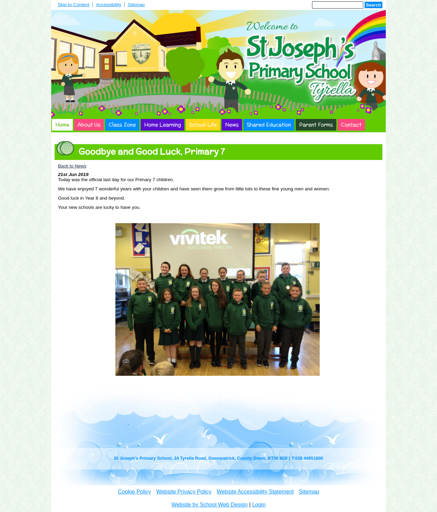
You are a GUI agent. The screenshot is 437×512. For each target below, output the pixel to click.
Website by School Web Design (209, 505)
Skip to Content (73, 4)
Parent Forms (316, 124)
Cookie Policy (134, 492)
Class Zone (122, 124)
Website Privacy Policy (184, 492)
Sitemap (136, 4)
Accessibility (108, 4)
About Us (88, 124)
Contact (351, 124)
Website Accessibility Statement (255, 492)
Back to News (72, 166)
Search (373, 5)
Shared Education (269, 124)
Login (259, 505)
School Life (203, 124)
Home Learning (162, 124)
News (232, 124)
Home (62, 124)
